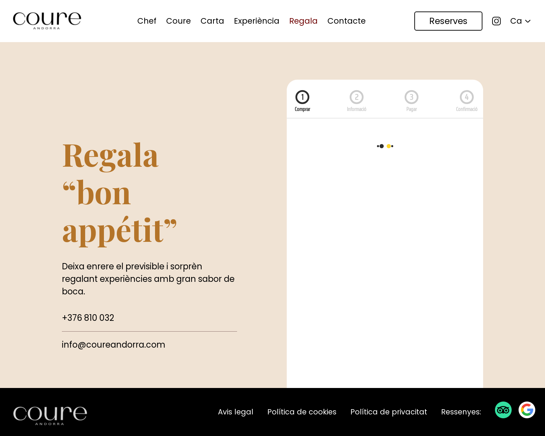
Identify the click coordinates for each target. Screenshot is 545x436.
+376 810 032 (88, 318)
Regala (303, 20)
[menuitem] (146, 21)
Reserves (448, 21)
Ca (516, 20)
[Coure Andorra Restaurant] (47, 21)
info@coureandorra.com (113, 344)
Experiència (256, 20)
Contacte (346, 20)
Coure (178, 20)
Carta (212, 20)
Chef (146, 20)
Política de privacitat (388, 412)
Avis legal (235, 412)
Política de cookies (301, 412)
